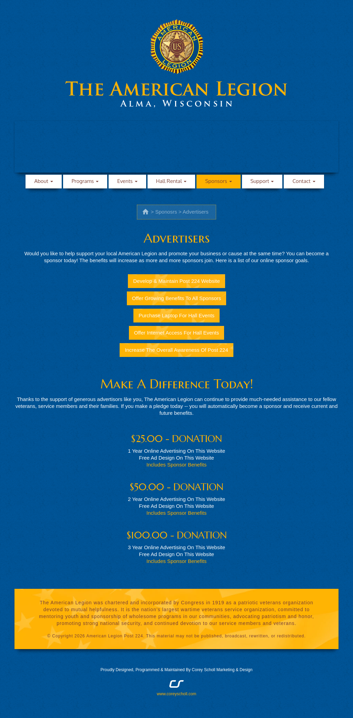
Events (127, 181)
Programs (85, 181)
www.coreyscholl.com (176, 693)
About (43, 181)
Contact (303, 181)
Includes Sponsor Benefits (176, 465)
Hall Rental (171, 181)
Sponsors (218, 181)
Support (262, 181)
